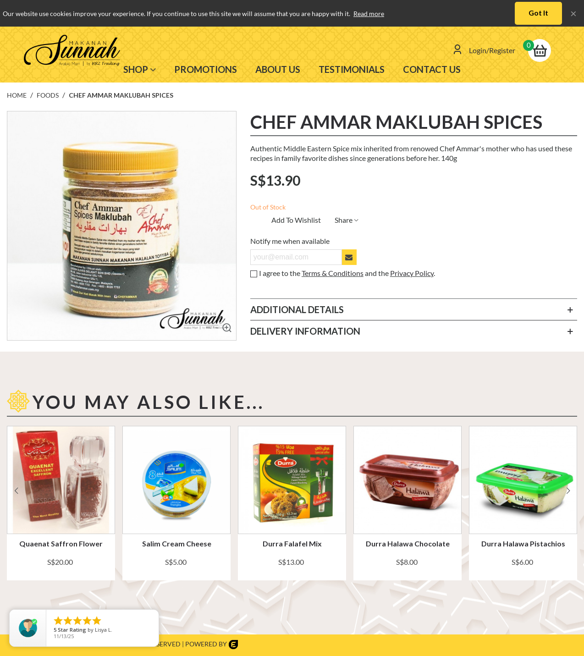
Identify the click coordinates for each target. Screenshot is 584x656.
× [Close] (573, 13)
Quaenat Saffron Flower (61, 543)
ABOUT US (277, 69)
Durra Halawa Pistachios (523, 543)
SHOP (135, 69)
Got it (538, 12)
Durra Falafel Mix (292, 543)
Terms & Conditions (333, 273)
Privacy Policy (412, 273)
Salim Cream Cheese (176, 543)
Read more (368, 13)
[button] (568, 488)
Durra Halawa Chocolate (408, 543)
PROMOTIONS (205, 69)
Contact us (432, 69)
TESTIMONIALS (352, 69)
